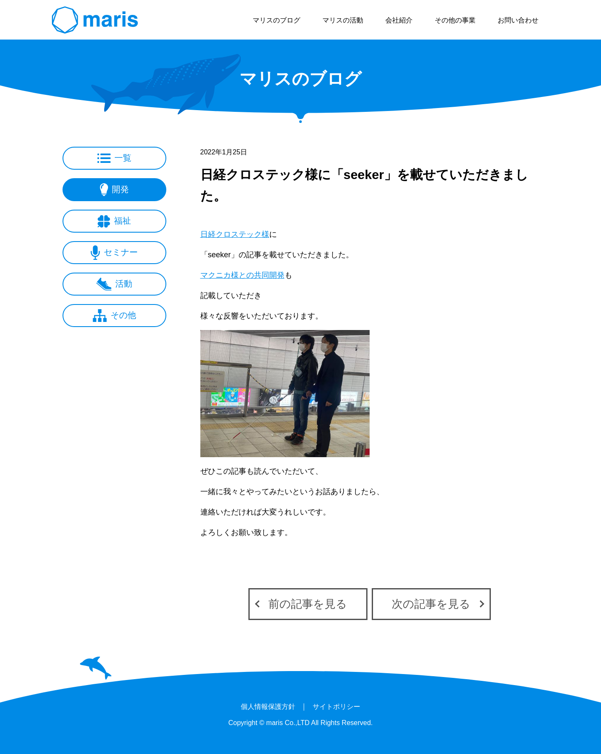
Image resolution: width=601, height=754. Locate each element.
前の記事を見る (307, 604)
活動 (114, 284)
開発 (114, 189)
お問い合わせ (518, 20)
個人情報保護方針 (268, 706)
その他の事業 (455, 20)
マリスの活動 (342, 20)
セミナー (114, 252)
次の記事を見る (431, 604)
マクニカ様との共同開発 (242, 275)
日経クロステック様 (234, 234)
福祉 (114, 221)
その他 (114, 315)
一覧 (114, 158)
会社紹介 (399, 20)
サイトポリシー (336, 706)
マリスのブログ (276, 20)
